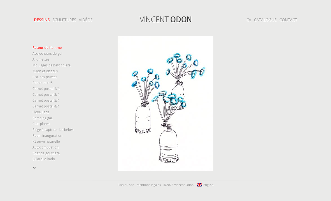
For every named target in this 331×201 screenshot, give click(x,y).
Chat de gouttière (46, 153)
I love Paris (40, 112)
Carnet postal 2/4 (45, 94)
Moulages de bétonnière (51, 65)
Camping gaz (42, 118)
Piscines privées (44, 77)
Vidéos (86, 19)
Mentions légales (149, 185)
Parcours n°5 (42, 82)
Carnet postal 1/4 (45, 88)
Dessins (42, 19)
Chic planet (41, 123)
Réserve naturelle (46, 141)
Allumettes (40, 59)
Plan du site (125, 185)
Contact (288, 19)
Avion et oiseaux (45, 71)
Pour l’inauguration (47, 135)
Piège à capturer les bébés (53, 129)
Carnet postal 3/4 (45, 100)
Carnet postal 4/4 (45, 106)
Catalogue (265, 19)
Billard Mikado (43, 159)
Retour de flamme (47, 47)
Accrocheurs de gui (47, 53)
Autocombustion (45, 147)
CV (248, 19)
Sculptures (64, 19)
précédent (34, 170)
